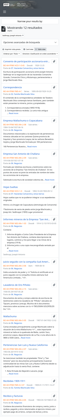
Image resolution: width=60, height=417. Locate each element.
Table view (40, 49)
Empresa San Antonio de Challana (21, 153)
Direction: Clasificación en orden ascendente (39, 54)
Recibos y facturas (13, 396)
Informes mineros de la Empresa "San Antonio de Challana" (27, 219)
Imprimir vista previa (11, 49)
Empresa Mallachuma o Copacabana (22, 120)
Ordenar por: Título (10, 54)
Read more (13, 113)
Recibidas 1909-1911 (14, 381)
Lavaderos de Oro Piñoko (16, 285)
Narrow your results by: (30, 21)
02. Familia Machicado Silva (22, 94)
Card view (28, 49)
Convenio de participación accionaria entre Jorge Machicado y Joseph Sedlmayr (27, 61)
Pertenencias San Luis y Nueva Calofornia (25, 345)
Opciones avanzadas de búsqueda (21, 42)
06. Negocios (16, 130)
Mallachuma (9, 316)
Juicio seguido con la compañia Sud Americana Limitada (27, 261)
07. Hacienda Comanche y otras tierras (27, 68)
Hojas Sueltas (10, 187)
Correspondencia (12, 87)
